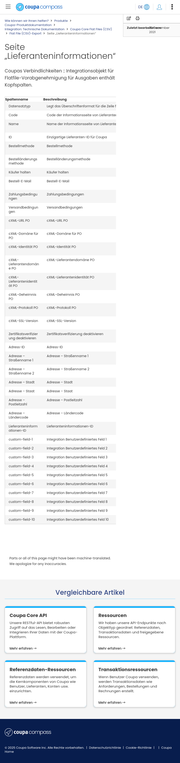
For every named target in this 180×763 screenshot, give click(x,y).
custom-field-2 (21, 448)
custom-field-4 (21, 466)
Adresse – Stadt (21, 382)
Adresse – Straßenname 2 (21, 371)
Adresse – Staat (21, 391)
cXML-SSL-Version (23, 320)
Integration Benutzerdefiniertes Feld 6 (77, 484)
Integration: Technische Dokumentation (34, 29)
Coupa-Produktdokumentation (28, 25)
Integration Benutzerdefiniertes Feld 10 (78, 519)
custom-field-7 (21, 492)
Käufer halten (20, 172)
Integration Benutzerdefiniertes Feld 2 (77, 448)
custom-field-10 (22, 519)
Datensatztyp (19, 106)
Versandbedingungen (23, 209)
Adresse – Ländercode (18, 415)
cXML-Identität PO (23, 246)
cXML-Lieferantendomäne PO (24, 264)
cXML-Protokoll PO (23, 307)
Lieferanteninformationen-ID (23, 428)
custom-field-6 (21, 484)
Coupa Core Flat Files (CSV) (91, 29)
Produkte (61, 21)
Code (13, 115)
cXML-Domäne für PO (23, 235)
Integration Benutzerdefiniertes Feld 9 (77, 510)
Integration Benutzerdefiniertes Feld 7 (77, 492)
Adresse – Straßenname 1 (21, 358)
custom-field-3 (21, 457)
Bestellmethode (21, 146)
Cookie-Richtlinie (139, 747)
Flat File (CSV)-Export (25, 33)
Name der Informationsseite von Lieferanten (83, 124)
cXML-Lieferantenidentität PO (23, 281)
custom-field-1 (21, 439)
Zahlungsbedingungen (23, 196)
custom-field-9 (21, 510)
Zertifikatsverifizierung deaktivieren (23, 336)
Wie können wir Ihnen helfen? (27, 21)
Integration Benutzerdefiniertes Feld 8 (77, 501)
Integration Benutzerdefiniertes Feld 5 (77, 475)
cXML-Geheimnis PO (22, 296)
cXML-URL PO (19, 220)
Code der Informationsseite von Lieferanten (82, 115)
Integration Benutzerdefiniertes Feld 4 (77, 466)
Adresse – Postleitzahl (18, 402)
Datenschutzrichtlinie (105, 747)
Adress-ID (17, 347)
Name (14, 124)
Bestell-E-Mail (20, 181)
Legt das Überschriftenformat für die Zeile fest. (84, 106)
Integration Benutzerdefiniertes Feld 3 (77, 457)
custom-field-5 (21, 475)
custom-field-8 (21, 501)
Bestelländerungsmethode (23, 161)
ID (10, 137)
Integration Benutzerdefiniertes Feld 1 (77, 439)
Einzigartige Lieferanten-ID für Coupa (77, 137)
